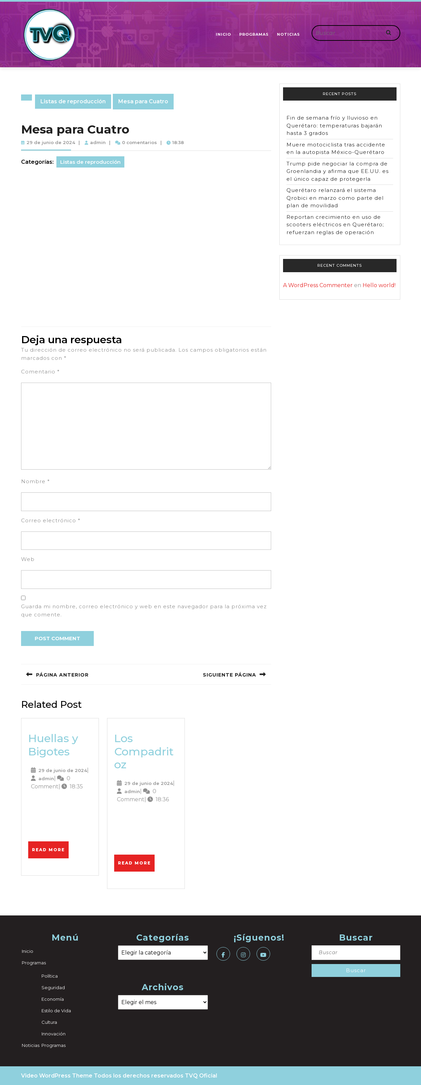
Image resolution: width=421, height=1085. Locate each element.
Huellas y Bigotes (53, 745)
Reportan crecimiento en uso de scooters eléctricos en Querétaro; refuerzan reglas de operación (335, 224)
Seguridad (53, 987)
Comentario (40, 371)
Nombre (35, 481)
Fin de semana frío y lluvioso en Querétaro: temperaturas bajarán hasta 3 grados (334, 125)
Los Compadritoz (144, 751)
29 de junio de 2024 (51, 142)
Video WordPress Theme (56, 1075)
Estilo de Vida (56, 1010)
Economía (52, 999)
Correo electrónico (51, 520)
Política (49, 976)
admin (98, 142)
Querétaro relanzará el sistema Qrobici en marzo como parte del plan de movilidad (335, 198)
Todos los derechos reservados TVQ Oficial (155, 1075)
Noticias (288, 34)
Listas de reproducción (73, 101)
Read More (50, 846)
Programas (254, 34)
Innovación (53, 1033)
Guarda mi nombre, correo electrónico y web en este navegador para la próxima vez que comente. (144, 610)
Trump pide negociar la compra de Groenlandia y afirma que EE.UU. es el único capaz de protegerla (337, 171)
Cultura (49, 1022)
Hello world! (379, 285)
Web (28, 559)
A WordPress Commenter (318, 285)
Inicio (223, 34)
